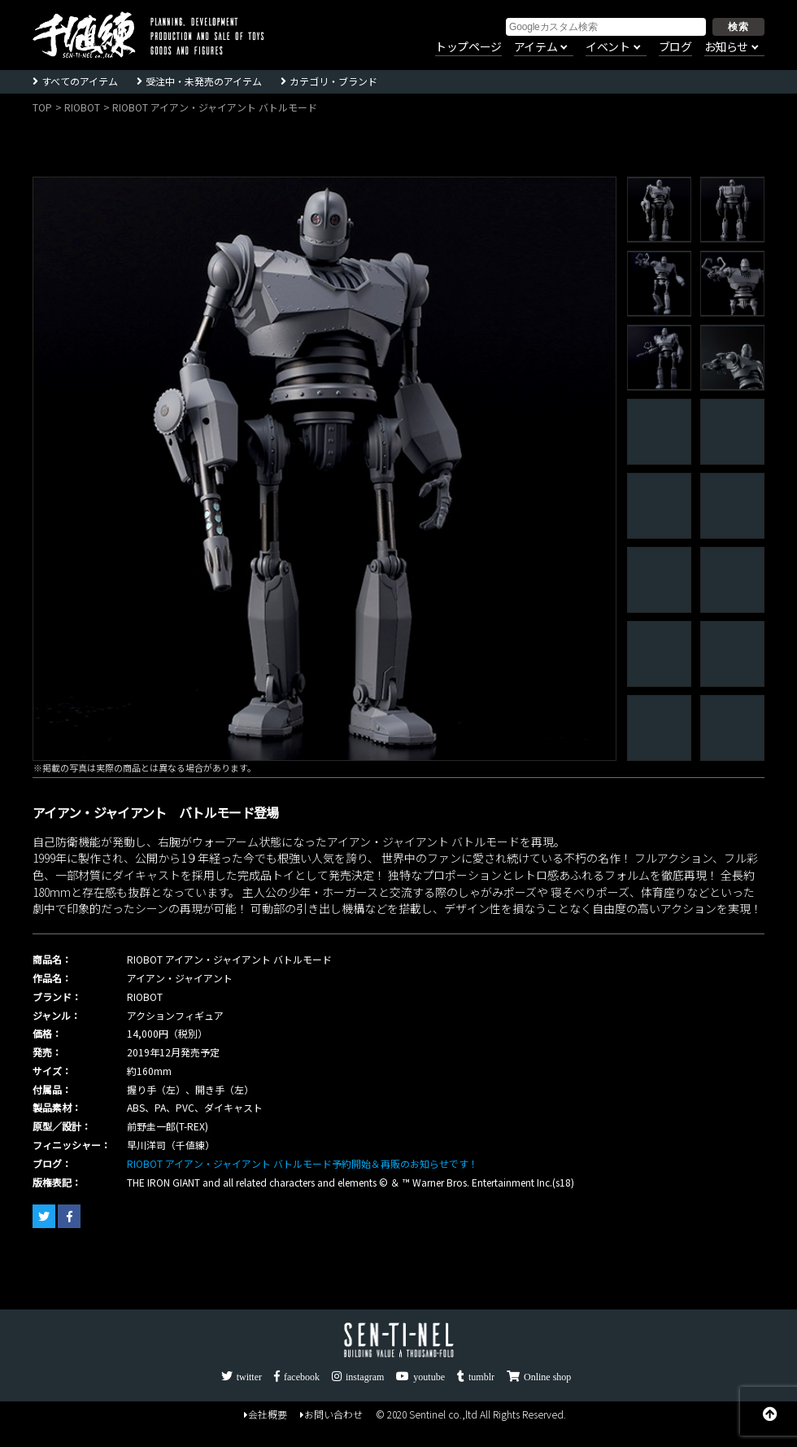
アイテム (535, 47)
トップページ (468, 47)
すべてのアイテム (79, 81)
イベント (607, 47)
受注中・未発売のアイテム (204, 81)
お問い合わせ (331, 1414)
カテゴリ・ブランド (333, 81)
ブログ (675, 47)
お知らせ (726, 47)
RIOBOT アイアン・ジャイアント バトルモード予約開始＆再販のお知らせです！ (302, 1163)
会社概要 (265, 1414)
